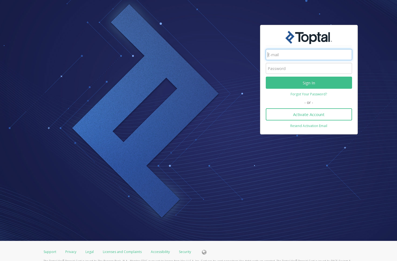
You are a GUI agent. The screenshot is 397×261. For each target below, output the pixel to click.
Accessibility (160, 251)
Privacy (70, 251)
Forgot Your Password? (309, 94)
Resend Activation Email (308, 125)
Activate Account (308, 114)
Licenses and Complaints (123, 251)
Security (185, 251)
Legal (89, 251)
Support (50, 251)
